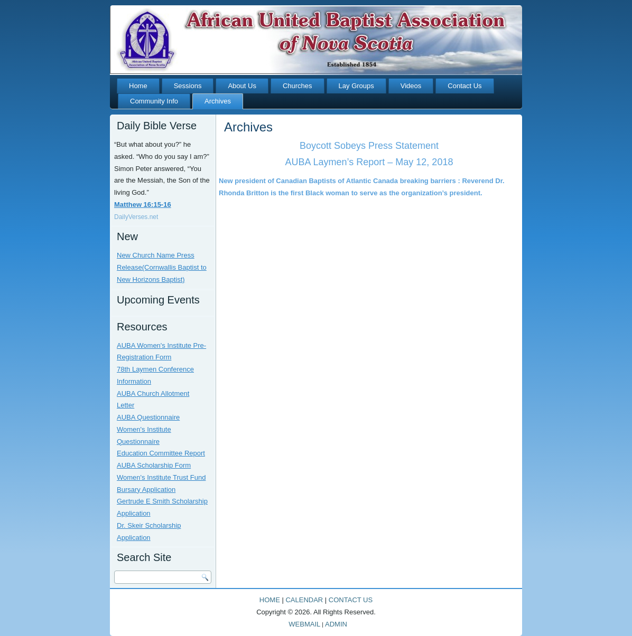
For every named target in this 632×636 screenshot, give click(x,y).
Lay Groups (356, 86)
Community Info (154, 101)
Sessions (188, 86)
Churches (297, 86)
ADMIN (336, 624)
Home (138, 86)
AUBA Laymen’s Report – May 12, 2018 (369, 162)
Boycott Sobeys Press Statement (369, 145)
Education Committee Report (161, 453)
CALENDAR (304, 600)
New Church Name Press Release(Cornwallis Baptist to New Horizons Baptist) (162, 267)
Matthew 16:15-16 (142, 204)
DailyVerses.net (136, 217)
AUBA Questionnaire (148, 417)
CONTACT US (351, 600)
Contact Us (464, 86)
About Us (242, 86)
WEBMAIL (304, 624)
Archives (218, 101)
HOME (269, 600)
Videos (411, 86)
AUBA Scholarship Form (154, 465)
